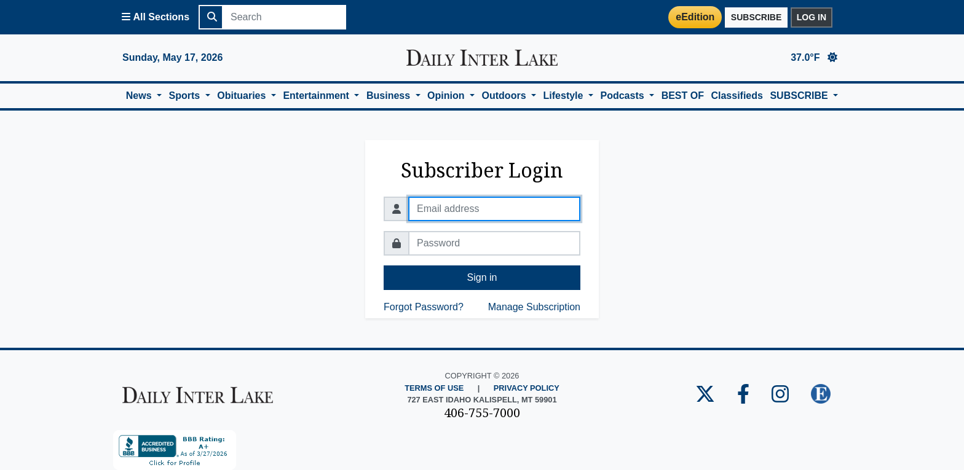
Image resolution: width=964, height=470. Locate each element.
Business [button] (389, 95)
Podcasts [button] (623, 95)
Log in (811, 17)
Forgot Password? (424, 307)
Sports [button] (186, 95)
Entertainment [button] (317, 95)
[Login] (507, 17)
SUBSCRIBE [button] (800, 95)
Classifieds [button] (736, 95)
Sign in (482, 277)
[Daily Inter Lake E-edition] (821, 395)
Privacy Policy (526, 388)
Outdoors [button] (505, 95)
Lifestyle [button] (564, 95)
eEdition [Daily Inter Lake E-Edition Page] (695, 17)
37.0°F (814, 57)
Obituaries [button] (243, 95)
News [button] (140, 95)
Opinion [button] (447, 95)
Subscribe (756, 17)
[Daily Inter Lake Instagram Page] (780, 395)
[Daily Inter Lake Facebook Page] (743, 395)
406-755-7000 (482, 412)
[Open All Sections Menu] (155, 17)
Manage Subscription (534, 307)
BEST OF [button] (683, 95)
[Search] (284, 17)
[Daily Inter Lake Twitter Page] (705, 395)
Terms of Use (434, 388)
